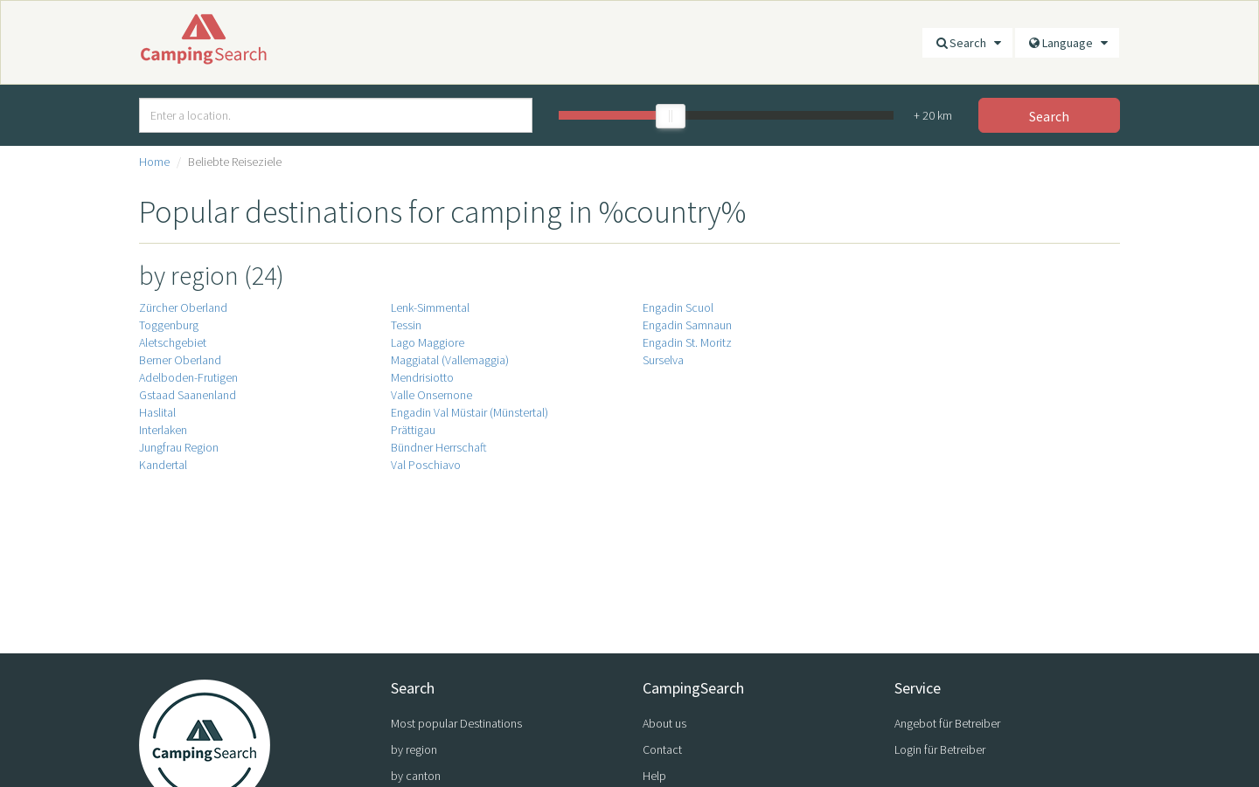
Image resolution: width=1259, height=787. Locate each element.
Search (967, 43)
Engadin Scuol (678, 307)
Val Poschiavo (426, 465)
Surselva (663, 360)
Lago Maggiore (427, 342)
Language (1067, 43)
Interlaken (163, 430)
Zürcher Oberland (183, 307)
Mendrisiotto (422, 377)
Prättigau (413, 430)
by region (414, 749)
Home (154, 161)
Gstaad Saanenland (187, 395)
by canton (416, 776)
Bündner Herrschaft (439, 447)
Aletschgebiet (172, 342)
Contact (662, 749)
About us (664, 723)
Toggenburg (168, 325)
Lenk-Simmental (430, 307)
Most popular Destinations (456, 723)
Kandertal (163, 465)
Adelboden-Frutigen (188, 377)
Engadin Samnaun (687, 325)
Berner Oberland (180, 360)
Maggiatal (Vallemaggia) (450, 360)
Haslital (157, 412)
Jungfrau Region (179, 447)
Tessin (406, 325)
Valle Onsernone (431, 395)
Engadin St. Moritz (687, 342)
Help (654, 776)
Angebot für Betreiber (947, 723)
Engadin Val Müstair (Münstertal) (469, 412)
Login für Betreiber (939, 749)
